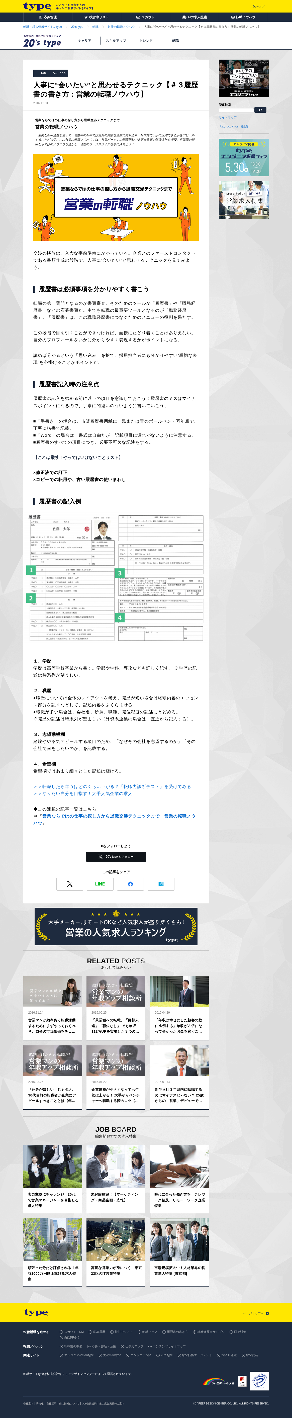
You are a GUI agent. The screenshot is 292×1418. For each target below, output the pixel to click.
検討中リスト (124, 1332)
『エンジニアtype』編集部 (234, 126)
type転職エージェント (197, 1355)
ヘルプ (260, 6)
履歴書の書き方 (177, 1332)
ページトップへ (253, 1313)
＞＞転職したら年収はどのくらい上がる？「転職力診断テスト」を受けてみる (112, 786)
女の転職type (112, 1355)
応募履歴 (99, 1332)
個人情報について (69, 1403)
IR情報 (40, 1403)
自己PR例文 (72, 1337)
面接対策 (240, 1332)
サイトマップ (228, 117)
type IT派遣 (229, 1355)
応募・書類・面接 (104, 1346)
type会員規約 (89, 1403)
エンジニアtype (141, 1355)
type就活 (252, 1355)
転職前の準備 (73, 1346)
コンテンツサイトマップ (169, 1346)
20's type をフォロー (120, 856)
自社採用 (51, 1403)
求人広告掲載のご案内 (111, 1403)
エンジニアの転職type (79, 1355)
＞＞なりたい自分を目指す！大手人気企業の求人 (83, 793)
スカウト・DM (74, 1332)
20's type (167, 1355)
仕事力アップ (134, 1346)
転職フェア (149, 1332)
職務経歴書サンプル (211, 1332)
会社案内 (28, 1403)
